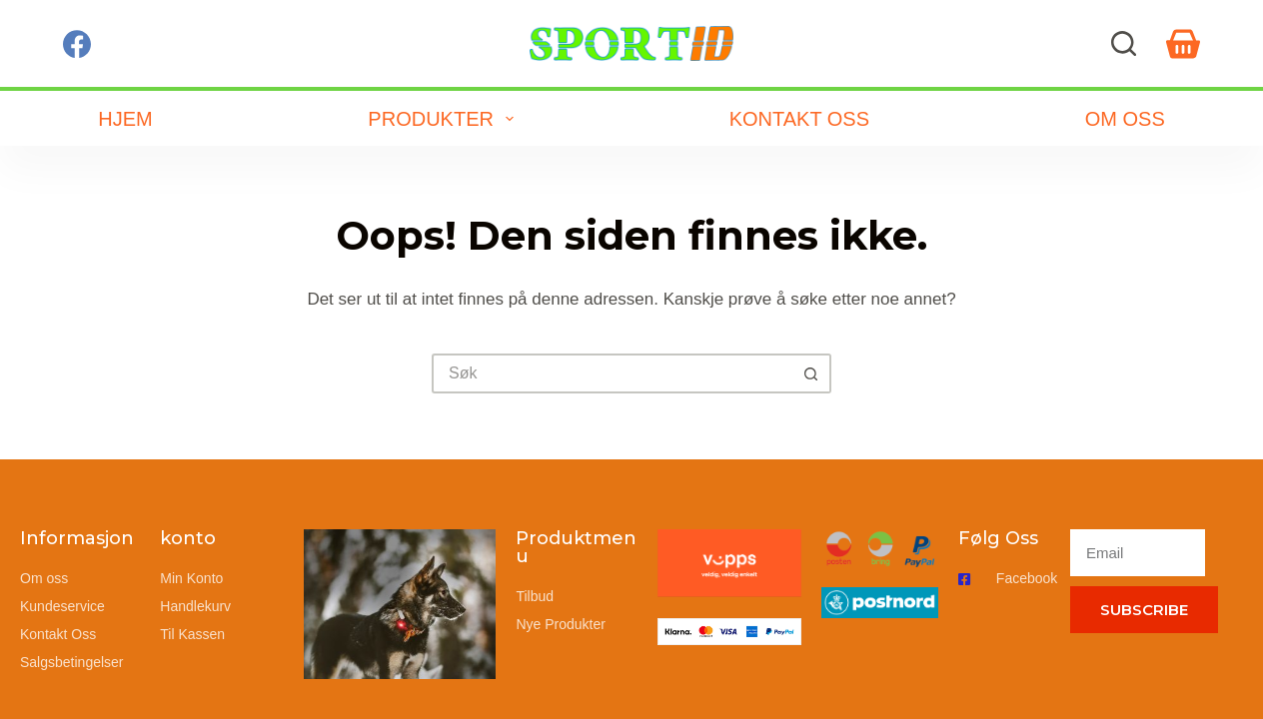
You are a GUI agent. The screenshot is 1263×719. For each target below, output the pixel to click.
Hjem (125, 119)
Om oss (1125, 119)
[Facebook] (77, 44)
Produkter (445, 119)
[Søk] (1123, 43)
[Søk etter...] (611, 373)
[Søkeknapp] (811, 373)
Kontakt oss (799, 119)
